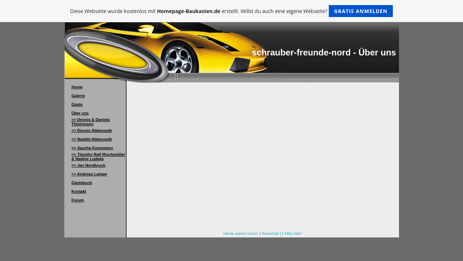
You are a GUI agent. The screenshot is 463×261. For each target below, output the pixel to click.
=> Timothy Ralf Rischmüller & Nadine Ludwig (98, 156)
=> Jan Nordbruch (89, 165)
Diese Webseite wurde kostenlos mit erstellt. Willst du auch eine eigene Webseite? (231, 11)
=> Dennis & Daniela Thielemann (91, 121)
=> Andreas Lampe (89, 174)
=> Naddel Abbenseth (92, 139)
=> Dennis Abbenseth (92, 130)
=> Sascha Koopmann (92, 148)
